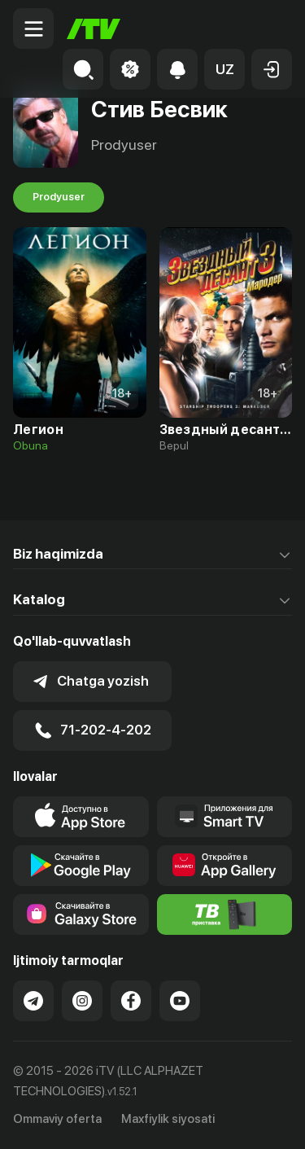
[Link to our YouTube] (179, 1000)
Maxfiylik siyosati (168, 1119)
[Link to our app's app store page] (81, 816)
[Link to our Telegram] (33, 1000)
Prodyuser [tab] (58, 197)
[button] (224, 69)
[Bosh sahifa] (93, 28)
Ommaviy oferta (57, 1119)
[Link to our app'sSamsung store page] (81, 914)
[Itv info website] (225, 914)
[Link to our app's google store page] (81, 865)
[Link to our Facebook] (131, 1000)
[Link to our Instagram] (82, 1000)
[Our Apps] (225, 816)
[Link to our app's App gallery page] (225, 865)
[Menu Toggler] (33, 28)
